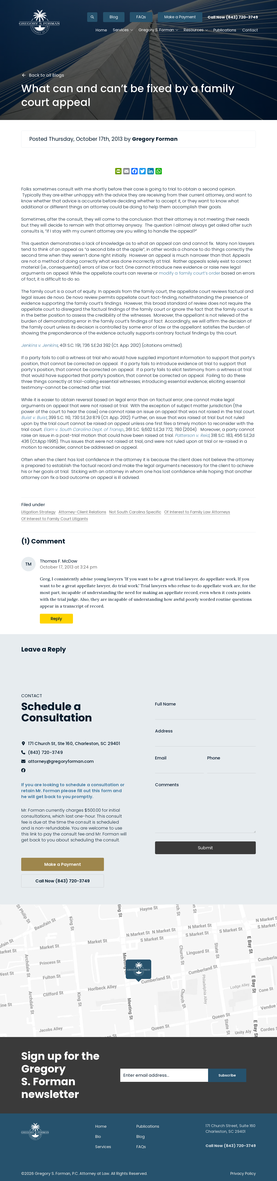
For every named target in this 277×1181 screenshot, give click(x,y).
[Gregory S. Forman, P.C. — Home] (39, 22)
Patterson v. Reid (192, 435)
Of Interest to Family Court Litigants (54, 518)
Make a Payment (180, 17)
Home (101, 30)
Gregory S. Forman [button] (156, 29)
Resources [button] (194, 29)
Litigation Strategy (38, 512)
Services (103, 1146)
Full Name (165, 704)
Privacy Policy (243, 1173)
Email (160, 758)
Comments (167, 785)
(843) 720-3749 (45, 752)
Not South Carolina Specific (135, 512)
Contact (250, 30)
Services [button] (121, 29)
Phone (213, 758)
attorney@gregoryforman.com (61, 761)
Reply (56, 619)
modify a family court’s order (189, 273)
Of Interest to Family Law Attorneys (197, 512)
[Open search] (92, 17)
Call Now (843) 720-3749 (233, 17)
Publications (224, 30)
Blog (114, 17)
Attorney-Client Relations (82, 512)
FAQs (141, 17)
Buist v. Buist (34, 417)
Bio (98, 1136)
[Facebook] (23, 770)
